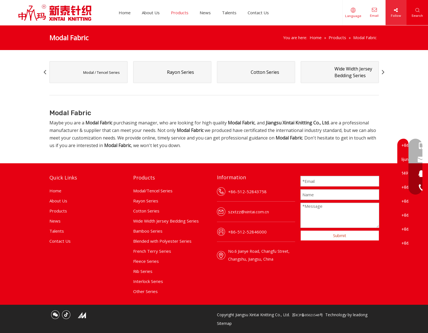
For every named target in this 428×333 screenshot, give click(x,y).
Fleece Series (146, 261)
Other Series (145, 291)
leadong (360, 314)
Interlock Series (148, 281)
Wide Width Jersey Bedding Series (166, 221)
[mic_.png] (81, 315)
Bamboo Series (147, 231)
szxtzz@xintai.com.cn (248, 211)
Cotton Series (146, 211)
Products (179, 12)
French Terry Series (152, 251)
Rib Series (142, 271)
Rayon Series (145, 201)
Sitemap (224, 323)
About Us (151, 12)
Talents (229, 12)
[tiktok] (66, 314)
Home (125, 12)
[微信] (55, 314)
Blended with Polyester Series (162, 241)
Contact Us (258, 12)
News (205, 12)
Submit (339, 235)
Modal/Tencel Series (153, 190)
